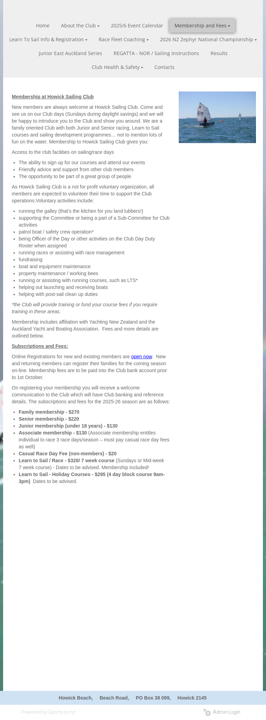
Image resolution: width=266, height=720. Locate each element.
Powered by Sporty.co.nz (48, 712)
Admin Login (221, 712)
